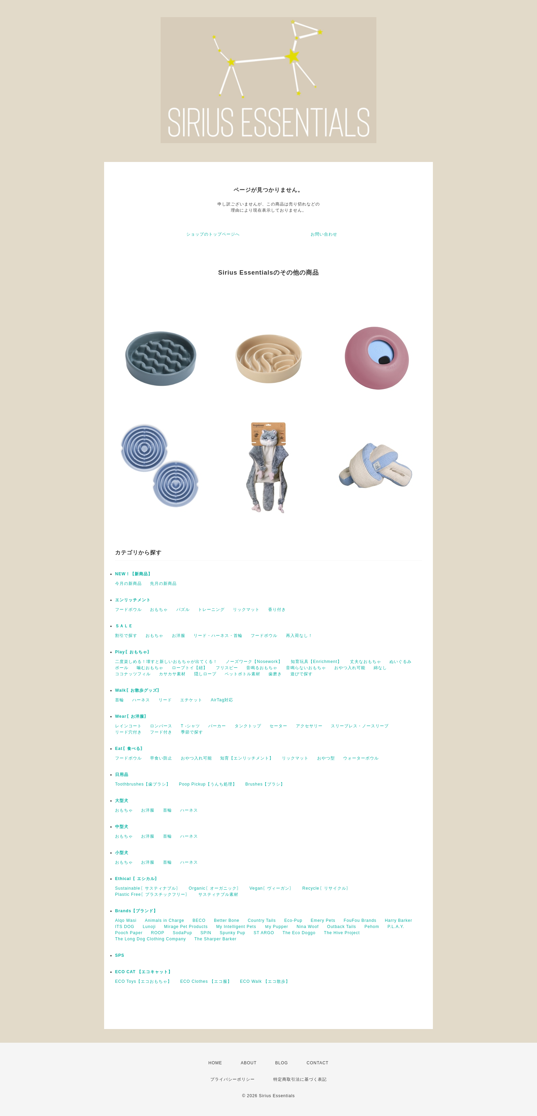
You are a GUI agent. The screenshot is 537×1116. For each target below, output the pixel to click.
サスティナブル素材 (218, 894)
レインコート (128, 726)
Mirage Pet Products (186, 926)
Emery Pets (323, 920)
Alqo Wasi (126, 920)
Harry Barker (398, 920)
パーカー (217, 726)
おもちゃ (159, 609)
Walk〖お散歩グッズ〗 (138, 690)
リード (165, 700)
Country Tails (262, 920)
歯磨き (275, 674)
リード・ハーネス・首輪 (217, 635)
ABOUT (249, 1063)
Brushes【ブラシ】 (265, 784)
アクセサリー (309, 726)
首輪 (119, 700)
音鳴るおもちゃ (261, 667)
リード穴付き (128, 732)
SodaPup (182, 932)
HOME (215, 1063)
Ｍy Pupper (276, 926)
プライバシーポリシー (232, 1079)
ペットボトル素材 (242, 674)
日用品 (121, 774)
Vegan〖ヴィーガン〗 (271, 888)
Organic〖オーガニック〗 (215, 888)
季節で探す (192, 732)
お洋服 (178, 635)
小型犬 (121, 852)
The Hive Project (342, 932)
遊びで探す (301, 674)
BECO (198, 920)
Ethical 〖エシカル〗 (137, 878)
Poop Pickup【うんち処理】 (208, 784)
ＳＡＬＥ (124, 626)
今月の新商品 (128, 583)
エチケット (191, 700)
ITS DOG (124, 926)
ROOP (157, 932)
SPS (119, 955)
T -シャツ (190, 726)
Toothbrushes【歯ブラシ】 (143, 784)
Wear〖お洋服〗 (132, 716)
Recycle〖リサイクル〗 (326, 888)
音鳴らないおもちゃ (306, 667)
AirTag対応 (222, 700)
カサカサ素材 (172, 674)
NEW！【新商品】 (133, 574)
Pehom (371, 926)
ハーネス (141, 700)
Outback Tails (341, 926)
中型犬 (121, 826)
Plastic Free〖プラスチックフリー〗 (152, 894)
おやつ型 (326, 758)
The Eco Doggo (299, 932)
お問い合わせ (324, 234)
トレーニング (211, 609)
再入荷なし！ (299, 635)
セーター (278, 726)
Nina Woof (308, 926)
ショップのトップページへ (213, 234)
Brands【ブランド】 (136, 910)
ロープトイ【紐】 (190, 667)
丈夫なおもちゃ (365, 661)
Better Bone (226, 920)
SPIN (205, 932)
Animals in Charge (164, 920)
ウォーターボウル (361, 758)
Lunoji (149, 926)
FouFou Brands (360, 920)
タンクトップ (248, 726)
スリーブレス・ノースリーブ (360, 726)
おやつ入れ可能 (349, 667)
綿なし (380, 667)
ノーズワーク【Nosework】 (254, 661)
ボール (121, 667)
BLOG (281, 1063)
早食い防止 (161, 758)
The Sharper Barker (215, 939)
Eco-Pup (293, 920)
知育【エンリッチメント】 (247, 758)
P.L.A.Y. (396, 926)
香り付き (277, 609)
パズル (183, 609)
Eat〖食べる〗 (130, 748)
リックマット (246, 609)
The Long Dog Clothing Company (150, 939)
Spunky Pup (233, 932)
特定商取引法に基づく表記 (300, 1079)
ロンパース (161, 726)
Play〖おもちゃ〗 (133, 652)
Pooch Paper (128, 932)
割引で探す (126, 635)
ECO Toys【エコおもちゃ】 (143, 981)
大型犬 (121, 800)
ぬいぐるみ (400, 661)
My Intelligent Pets (236, 926)
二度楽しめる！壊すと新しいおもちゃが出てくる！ (166, 661)
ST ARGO (264, 932)
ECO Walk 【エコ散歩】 (265, 981)
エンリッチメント (133, 600)
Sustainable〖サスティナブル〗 (147, 888)
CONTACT (317, 1063)
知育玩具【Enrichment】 (316, 661)
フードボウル (128, 609)
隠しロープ (205, 674)
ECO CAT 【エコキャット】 (144, 971)
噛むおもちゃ (150, 667)
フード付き (161, 732)
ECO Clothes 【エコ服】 (206, 981)
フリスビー (227, 667)
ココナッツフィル (133, 674)
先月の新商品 (163, 583)
